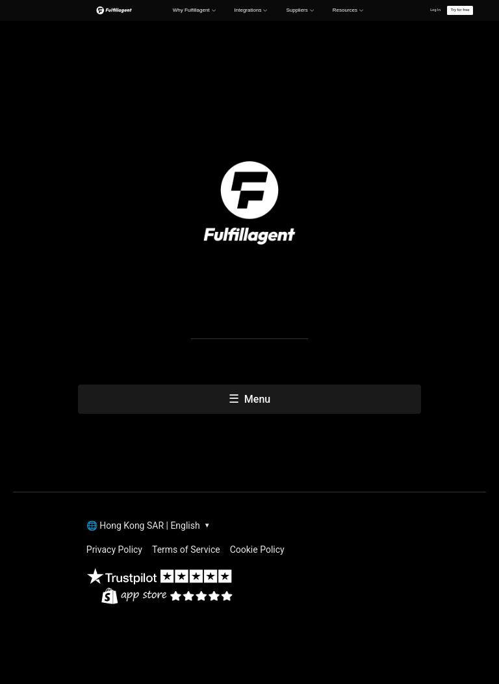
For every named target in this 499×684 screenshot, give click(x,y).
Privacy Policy (114, 549)
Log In (435, 10)
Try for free (459, 10)
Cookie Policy (257, 549)
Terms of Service (186, 549)
